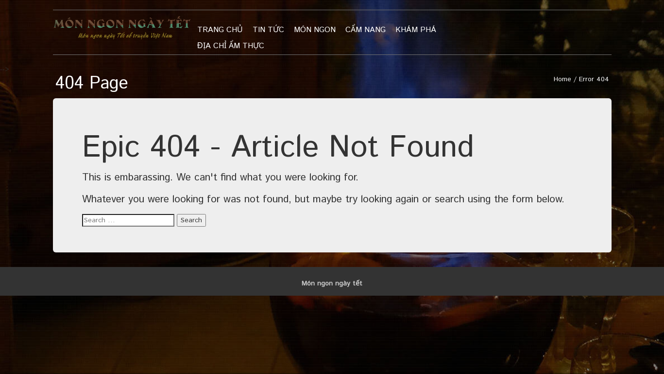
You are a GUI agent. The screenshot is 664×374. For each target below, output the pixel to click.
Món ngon (315, 30)
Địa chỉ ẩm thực (230, 46)
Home (562, 79)
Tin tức (268, 30)
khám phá (415, 30)
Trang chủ (220, 30)
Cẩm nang (365, 30)
